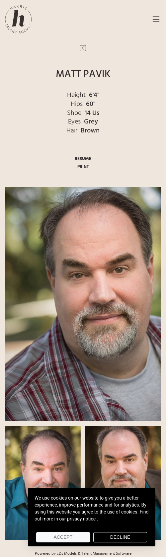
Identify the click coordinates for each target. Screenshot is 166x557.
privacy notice (81, 518)
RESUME (83, 158)
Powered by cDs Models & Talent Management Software (83, 553)
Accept (63, 537)
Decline (120, 537)
